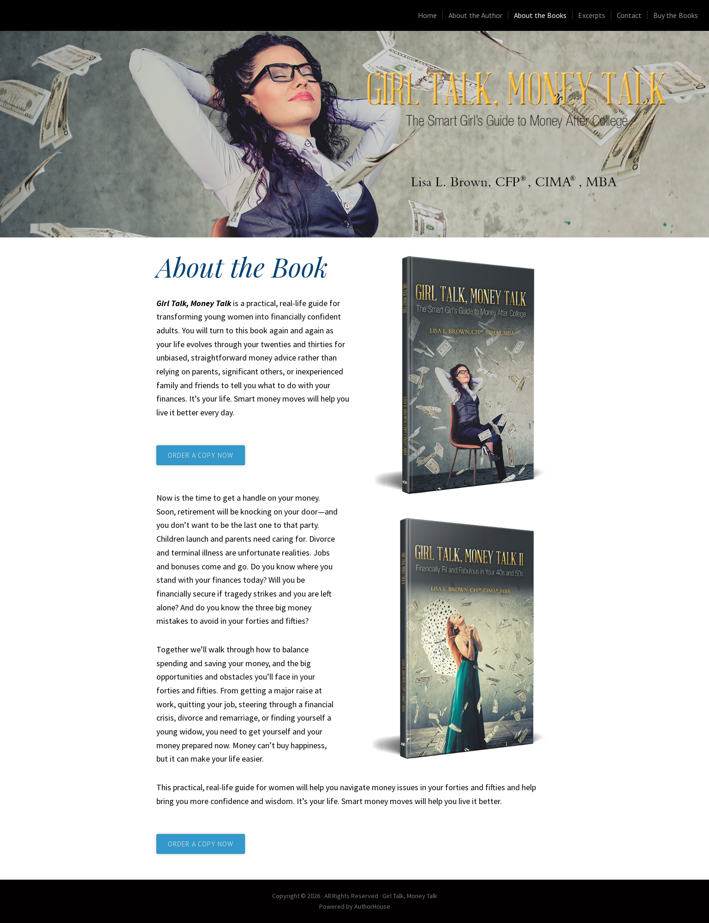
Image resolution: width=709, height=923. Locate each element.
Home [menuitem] (427, 15)
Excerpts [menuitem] (591, 15)
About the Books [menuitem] (540, 15)
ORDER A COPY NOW (200, 455)
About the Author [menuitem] (475, 15)
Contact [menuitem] (629, 15)
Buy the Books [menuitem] (675, 15)
